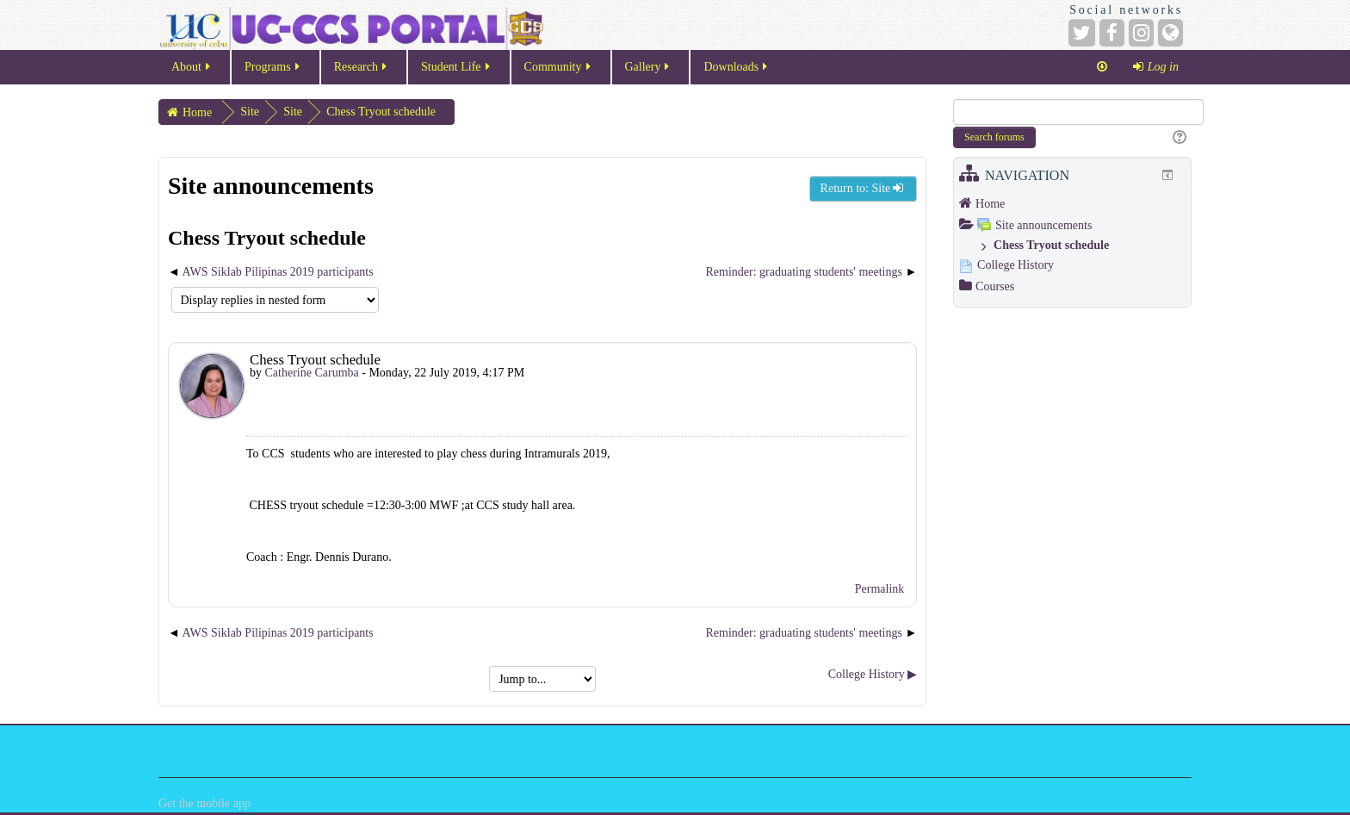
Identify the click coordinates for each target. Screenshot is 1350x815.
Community (558, 71)
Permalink (880, 588)
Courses (994, 286)
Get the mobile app (204, 803)
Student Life (456, 71)
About (192, 71)
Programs (273, 71)
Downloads (736, 71)
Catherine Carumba (312, 372)
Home (990, 203)
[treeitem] (1072, 203)
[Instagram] (1141, 33)
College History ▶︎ (873, 674)
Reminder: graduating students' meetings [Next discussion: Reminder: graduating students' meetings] (806, 271)
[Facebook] (1111, 33)
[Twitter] (1081, 33)
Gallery (648, 71)
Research (361, 71)
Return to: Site (864, 188)
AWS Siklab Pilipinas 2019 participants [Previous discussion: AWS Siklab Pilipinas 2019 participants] (278, 271)
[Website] (1170, 33)
